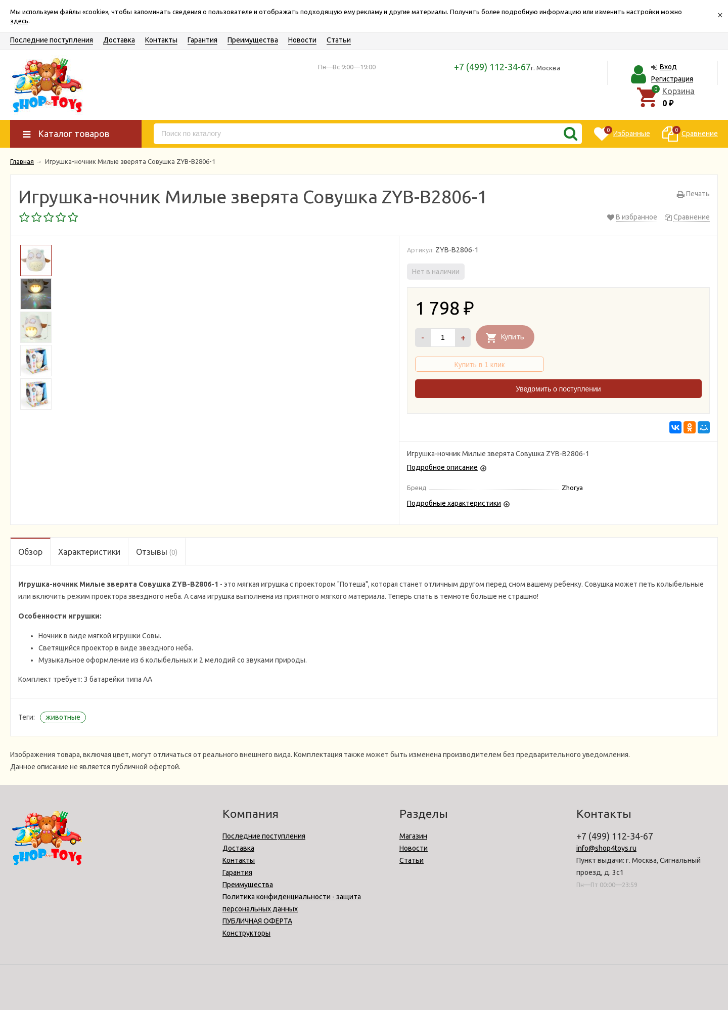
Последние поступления (51, 40)
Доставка (119, 40)
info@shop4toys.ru (606, 848)
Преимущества (253, 40)
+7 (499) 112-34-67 (492, 67)
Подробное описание (442, 467)
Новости (302, 40)
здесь (19, 20)
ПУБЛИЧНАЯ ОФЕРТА (257, 921)
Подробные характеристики (454, 503)
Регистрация (672, 79)
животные (63, 717)
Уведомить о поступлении (558, 389)
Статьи (339, 40)
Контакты (161, 40)
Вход (668, 67)
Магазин (413, 836)
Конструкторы (246, 933)
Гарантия (202, 40)
